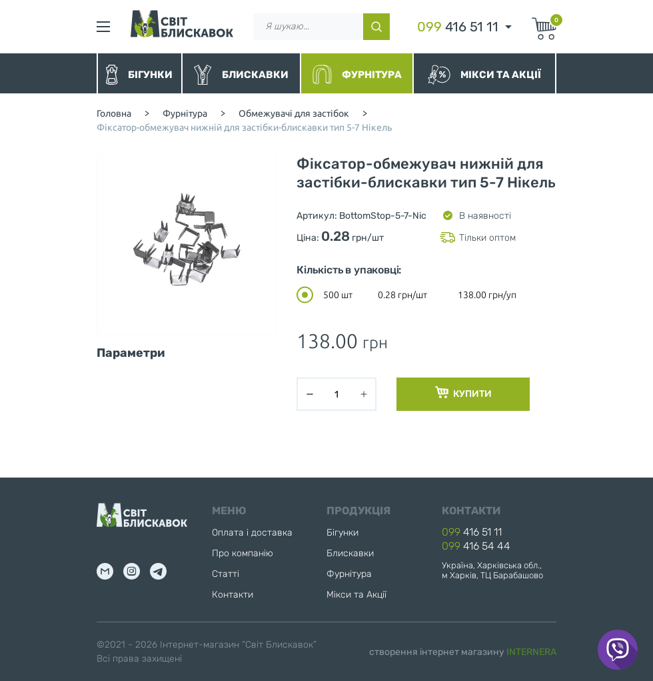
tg (158, 571)
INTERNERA (531, 652)
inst (131, 571)
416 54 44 (476, 546)
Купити (463, 393)
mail (105, 571)
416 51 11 (457, 27)
